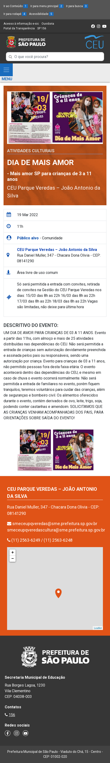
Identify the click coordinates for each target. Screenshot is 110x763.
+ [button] (12, 552)
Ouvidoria (48, 23)
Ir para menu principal (46, 6)
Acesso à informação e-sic (21, 23)
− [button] (12, 559)
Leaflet (98, 628)
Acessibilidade (41, 14)
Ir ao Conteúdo (16, 6)
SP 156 (41, 28)
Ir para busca (77, 6)
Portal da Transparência (19, 28)
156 (12, 715)
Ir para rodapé (15, 14)
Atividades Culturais (31, 150)
